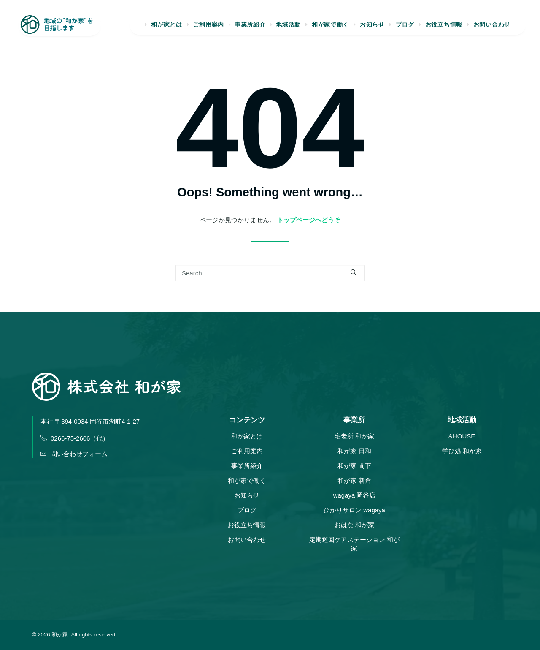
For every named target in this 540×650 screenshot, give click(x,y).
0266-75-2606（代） (74, 438)
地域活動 (288, 27)
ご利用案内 (208, 27)
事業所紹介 (249, 27)
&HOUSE (461, 436)
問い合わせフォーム (74, 453)
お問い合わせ (491, 27)
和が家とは (165, 27)
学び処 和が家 (462, 450)
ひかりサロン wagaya (354, 510)
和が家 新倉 (354, 480)
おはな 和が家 (354, 524)
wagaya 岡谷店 (354, 495)
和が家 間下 (354, 465)
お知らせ (372, 27)
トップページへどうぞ (308, 219)
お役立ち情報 (443, 27)
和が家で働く (330, 27)
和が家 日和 (354, 450)
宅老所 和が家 (354, 436)
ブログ (405, 27)
